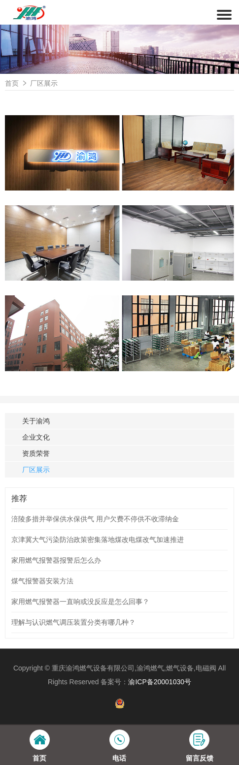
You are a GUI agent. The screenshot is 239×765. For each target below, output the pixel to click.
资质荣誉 (36, 453)
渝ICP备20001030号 (159, 682)
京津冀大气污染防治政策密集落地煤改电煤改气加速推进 (97, 539)
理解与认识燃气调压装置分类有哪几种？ (73, 622)
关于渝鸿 (36, 421)
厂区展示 (44, 83)
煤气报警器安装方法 (42, 581)
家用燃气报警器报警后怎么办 (56, 560)
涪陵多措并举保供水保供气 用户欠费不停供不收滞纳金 (95, 519)
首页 (12, 83)
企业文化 (36, 437)
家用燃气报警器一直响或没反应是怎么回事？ (80, 602)
